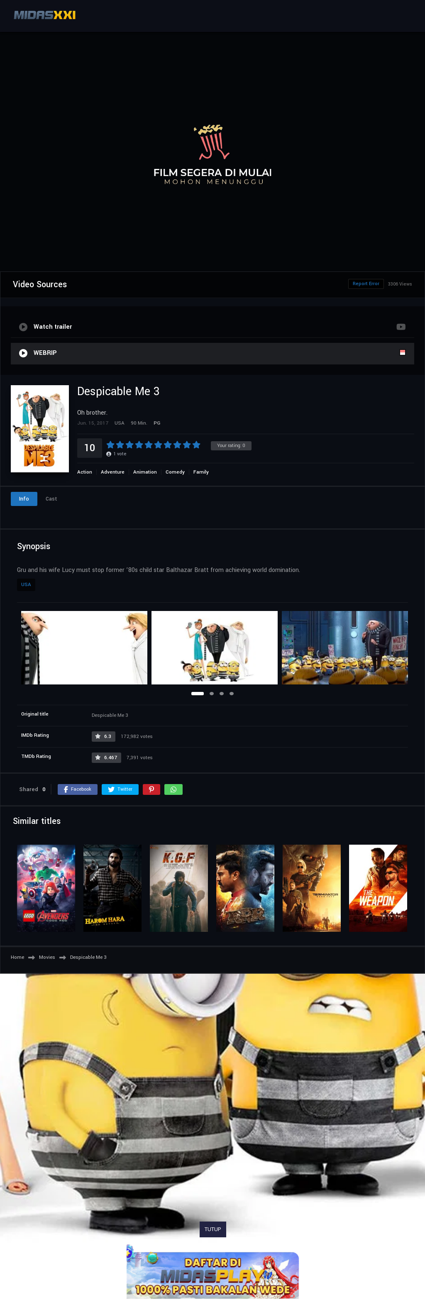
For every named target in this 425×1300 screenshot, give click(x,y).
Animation (145, 472)
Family (201, 472)
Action (84, 472)
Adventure (113, 472)
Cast (51, 499)
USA (26, 584)
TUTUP (213, 1229)
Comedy (175, 472)
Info (24, 499)
